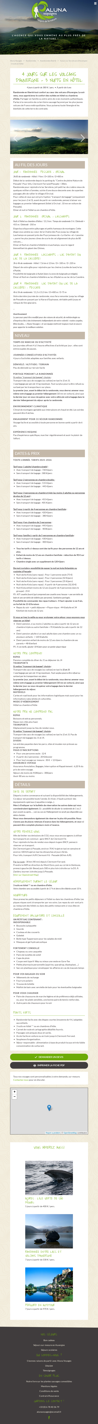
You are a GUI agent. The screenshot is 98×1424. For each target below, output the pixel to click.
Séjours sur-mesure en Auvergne (49, 1344)
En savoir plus (49, 1375)
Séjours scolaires (49, 1349)
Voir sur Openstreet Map (26, 874)
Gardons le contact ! (49, 1401)
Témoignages (49, 1370)
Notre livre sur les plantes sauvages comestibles (49, 1381)
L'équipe (49, 1365)
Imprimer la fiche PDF (51, 1065)
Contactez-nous (21, 1079)
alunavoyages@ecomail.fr (49, 1411)
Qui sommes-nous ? (49, 1354)
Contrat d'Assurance (49, 1395)
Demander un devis (51, 1056)
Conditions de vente (49, 1391)
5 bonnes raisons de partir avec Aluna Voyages (49, 1360)
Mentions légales (49, 1386)
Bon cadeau (49, 1340)
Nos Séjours (49, 1334)
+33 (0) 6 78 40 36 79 (49, 1406)
